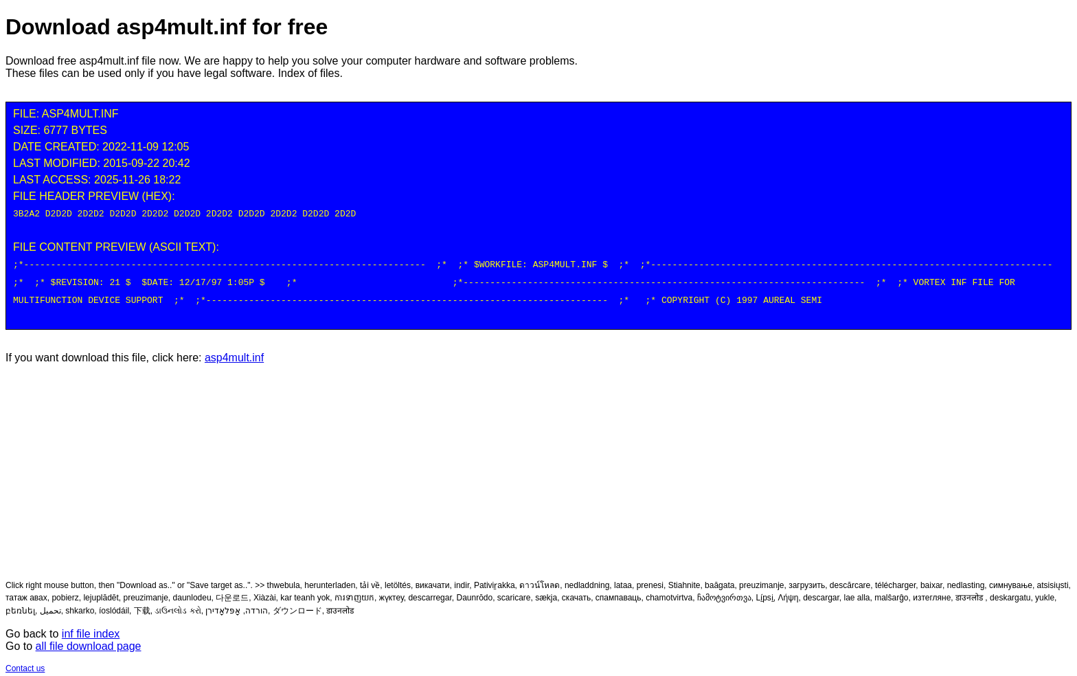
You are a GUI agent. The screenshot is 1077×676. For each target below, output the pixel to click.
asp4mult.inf (234, 352)
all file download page (88, 640)
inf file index (91, 628)
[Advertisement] (538, 466)
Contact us (25, 663)
